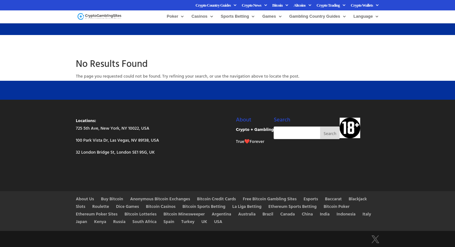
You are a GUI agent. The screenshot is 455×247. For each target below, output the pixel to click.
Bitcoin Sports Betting (204, 207)
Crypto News (251, 5)
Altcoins (300, 5)
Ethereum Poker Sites (97, 214)
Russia (119, 222)
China (307, 214)
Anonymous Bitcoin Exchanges (160, 199)
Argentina (221, 214)
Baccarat (333, 199)
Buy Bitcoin (112, 199)
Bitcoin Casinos (161, 207)
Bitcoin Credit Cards (216, 199)
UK (204, 222)
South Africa (144, 222)
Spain (168, 222)
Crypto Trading (328, 5)
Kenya (100, 222)
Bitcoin (277, 5)
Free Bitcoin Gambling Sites (270, 199)
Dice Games (127, 207)
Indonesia (346, 214)
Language (363, 16)
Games (269, 16)
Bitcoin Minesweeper (184, 214)
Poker (172, 16)
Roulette (100, 207)
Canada (287, 214)
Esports (311, 199)
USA (218, 222)
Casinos (199, 16)
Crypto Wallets (362, 5)
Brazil (268, 214)
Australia (247, 214)
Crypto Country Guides (213, 5)
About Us (85, 199)
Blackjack (358, 199)
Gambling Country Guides (314, 16)
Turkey (187, 222)
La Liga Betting (246, 207)
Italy (366, 214)
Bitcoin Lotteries (140, 214)
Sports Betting (235, 16)
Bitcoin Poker (336, 207)
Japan (81, 222)
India (325, 214)
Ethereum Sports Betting (293, 207)
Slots (80, 207)
